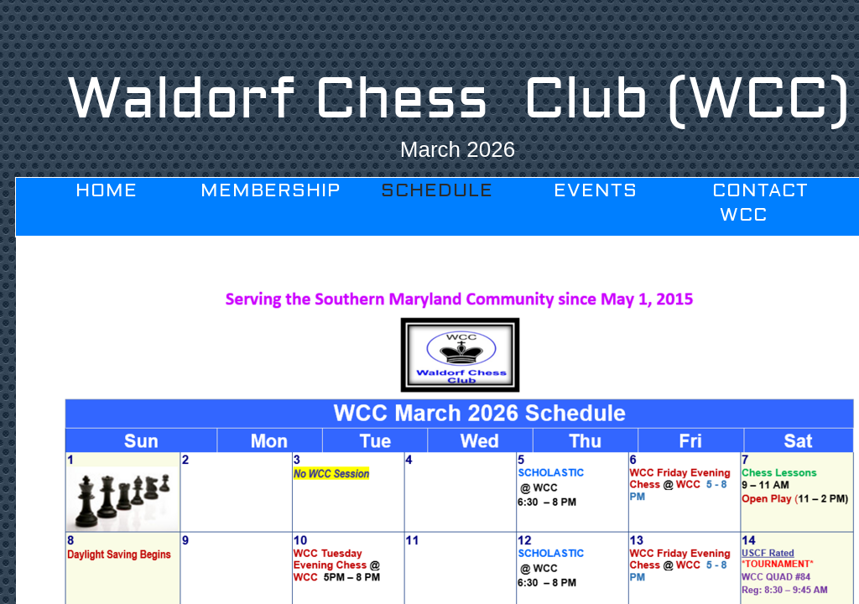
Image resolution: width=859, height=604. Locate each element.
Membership (270, 190)
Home (106, 190)
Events (596, 190)
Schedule (437, 190)
